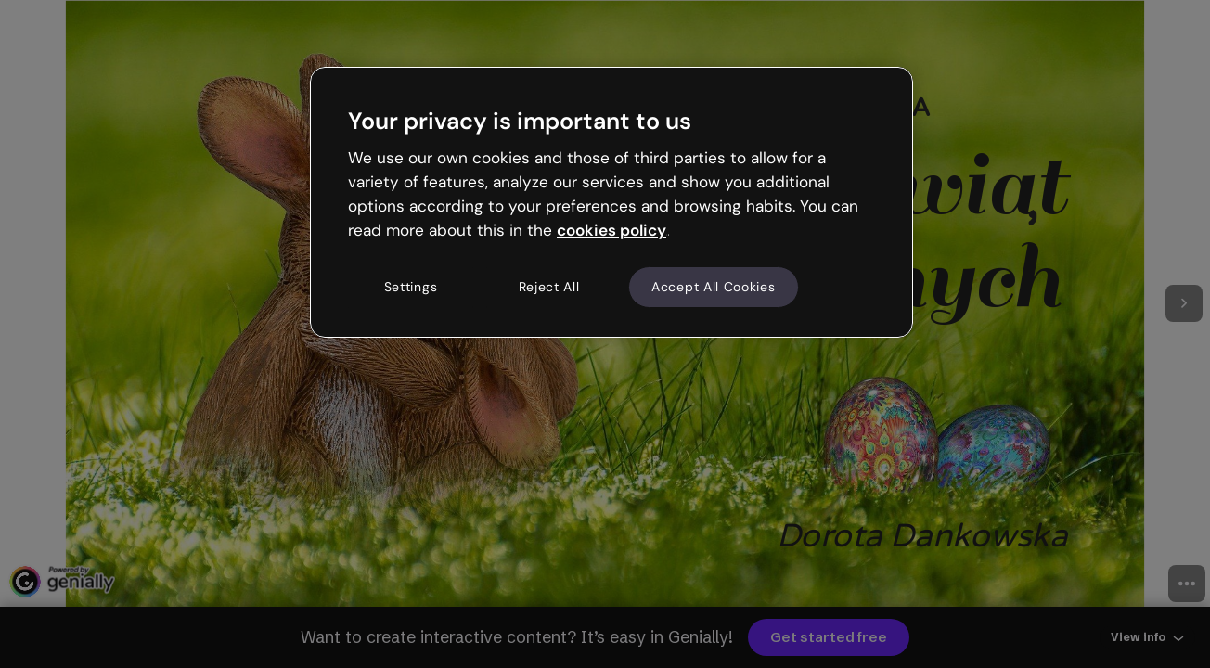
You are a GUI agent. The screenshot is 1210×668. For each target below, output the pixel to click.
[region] (611, 202)
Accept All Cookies (713, 286)
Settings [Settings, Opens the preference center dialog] (411, 286)
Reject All (549, 286)
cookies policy (611, 230)
